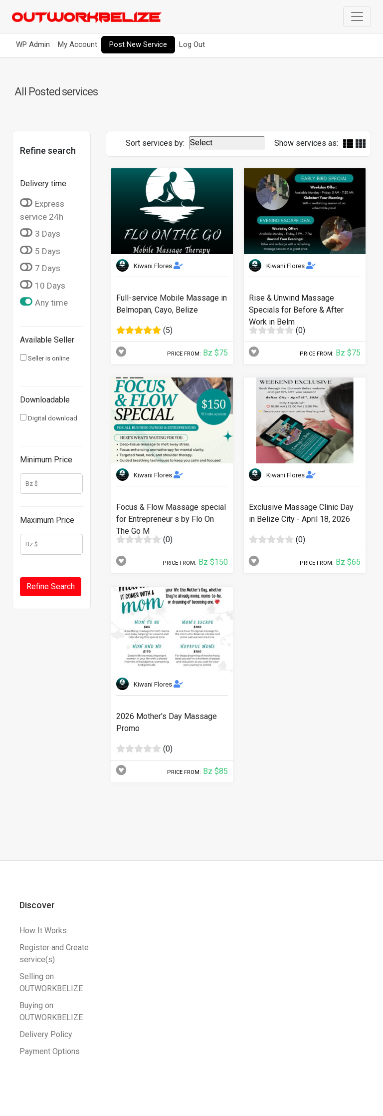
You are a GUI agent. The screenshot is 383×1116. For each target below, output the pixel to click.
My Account (77, 44)
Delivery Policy (45, 1034)
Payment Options (49, 1051)
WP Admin (33, 44)
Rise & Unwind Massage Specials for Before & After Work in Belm (296, 310)
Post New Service (138, 44)
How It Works (43, 930)
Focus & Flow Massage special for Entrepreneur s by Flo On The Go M (171, 519)
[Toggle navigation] (357, 16)
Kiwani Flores (158, 266)
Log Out (192, 44)
